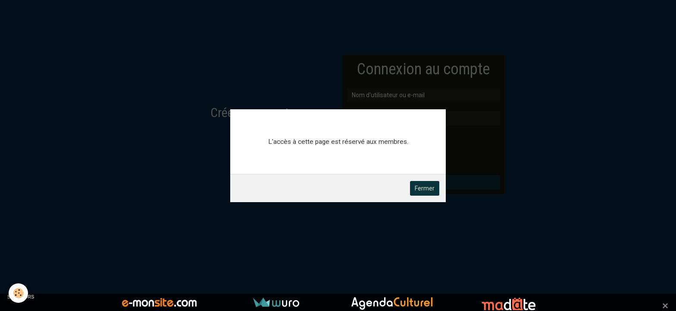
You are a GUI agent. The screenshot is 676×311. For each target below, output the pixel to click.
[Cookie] (18, 293)
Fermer (425, 188)
